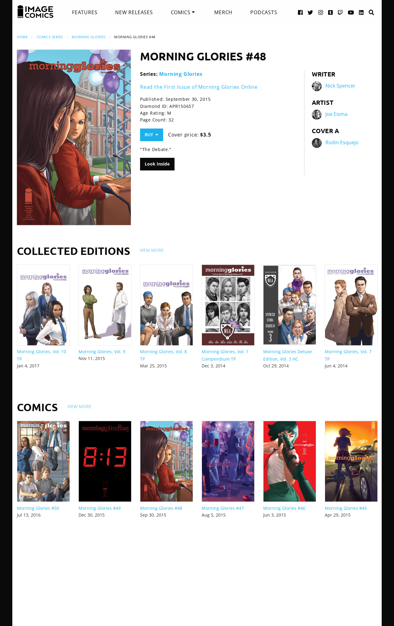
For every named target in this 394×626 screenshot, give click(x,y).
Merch (223, 12)
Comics (181, 12)
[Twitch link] (340, 12)
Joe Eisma (336, 114)
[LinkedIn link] (361, 12)
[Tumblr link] (330, 12)
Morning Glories (88, 37)
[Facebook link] (300, 12)
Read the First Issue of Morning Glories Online (199, 87)
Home (22, 37)
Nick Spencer (340, 85)
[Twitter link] (310, 12)
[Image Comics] (35, 11)
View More (152, 250)
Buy (151, 134)
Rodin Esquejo (342, 142)
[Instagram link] (320, 12)
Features (84, 12)
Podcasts (263, 12)
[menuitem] (84, 12)
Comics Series (50, 37)
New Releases (134, 12)
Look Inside (157, 164)
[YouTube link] (351, 12)
